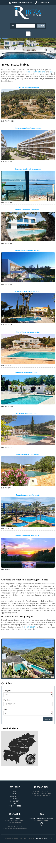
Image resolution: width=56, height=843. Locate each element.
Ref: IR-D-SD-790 (7, 529)
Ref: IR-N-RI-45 (6, 243)
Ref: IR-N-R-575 (6, 447)
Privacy (38, 838)
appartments (36, 72)
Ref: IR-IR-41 (5, 569)
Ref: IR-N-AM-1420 (7, 121)
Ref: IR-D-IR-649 (6, 202)
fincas (52, 72)
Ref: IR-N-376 (6, 488)
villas (28, 72)
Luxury (14, 799)
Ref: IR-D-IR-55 (6, 284)
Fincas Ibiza (14, 801)
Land (14, 803)
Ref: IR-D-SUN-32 (7, 406)
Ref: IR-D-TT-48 (6, 325)
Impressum (48, 838)
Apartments (14, 796)
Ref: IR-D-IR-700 (6, 162)
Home (15, 791)
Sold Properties (15, 806)
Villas (15, 794)
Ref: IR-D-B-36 (6, 366)
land (43, 72)
